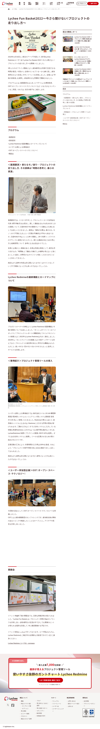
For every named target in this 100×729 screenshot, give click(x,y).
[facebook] (12, 706)
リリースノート (56, 703)
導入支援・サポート (42, 708)
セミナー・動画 (25, 713)
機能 (22, 701)
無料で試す (93, 3)
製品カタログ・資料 (26, 719)
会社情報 (86, 701)
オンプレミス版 (26, 706)
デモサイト (82, 3)
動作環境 (39, 713)
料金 (24, 3)
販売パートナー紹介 (73, 703)
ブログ (39, 700)
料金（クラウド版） (26, 703)
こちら (22, 632)
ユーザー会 (55, 706)
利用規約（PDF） (41, 716)
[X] (7, 705)
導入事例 (29, 3)
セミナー (43, 3)
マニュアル (55, 701)
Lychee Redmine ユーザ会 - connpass (21, 643)
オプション (25, 708)
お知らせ (70, 706)
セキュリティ (40, 710)
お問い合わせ (59, 3)
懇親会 (65, 115)
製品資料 (36, 3)
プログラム (66, 86)
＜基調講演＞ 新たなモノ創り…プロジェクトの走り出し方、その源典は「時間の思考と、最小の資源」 (77, 92)
